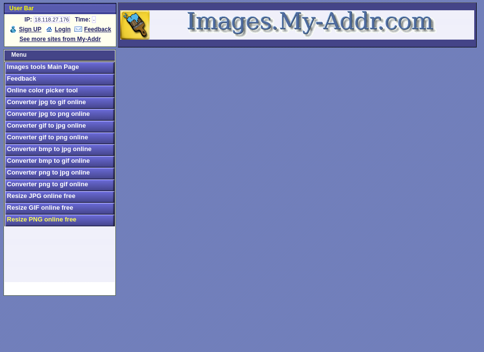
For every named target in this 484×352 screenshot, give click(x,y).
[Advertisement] (60, 259)
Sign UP (30, 29)
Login (63, 29)
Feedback (97, 29)
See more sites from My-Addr (60, 39)
